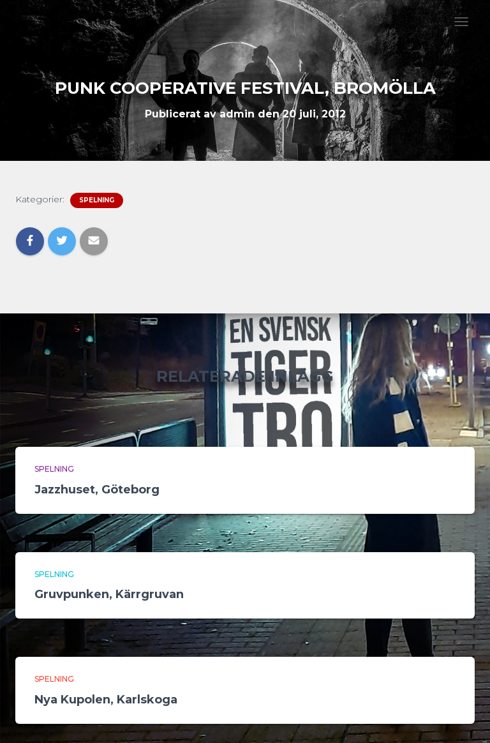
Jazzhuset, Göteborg (97, 490)
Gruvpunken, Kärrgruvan (109, 594)
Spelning (96, 200)
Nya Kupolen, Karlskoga (105, 700)
